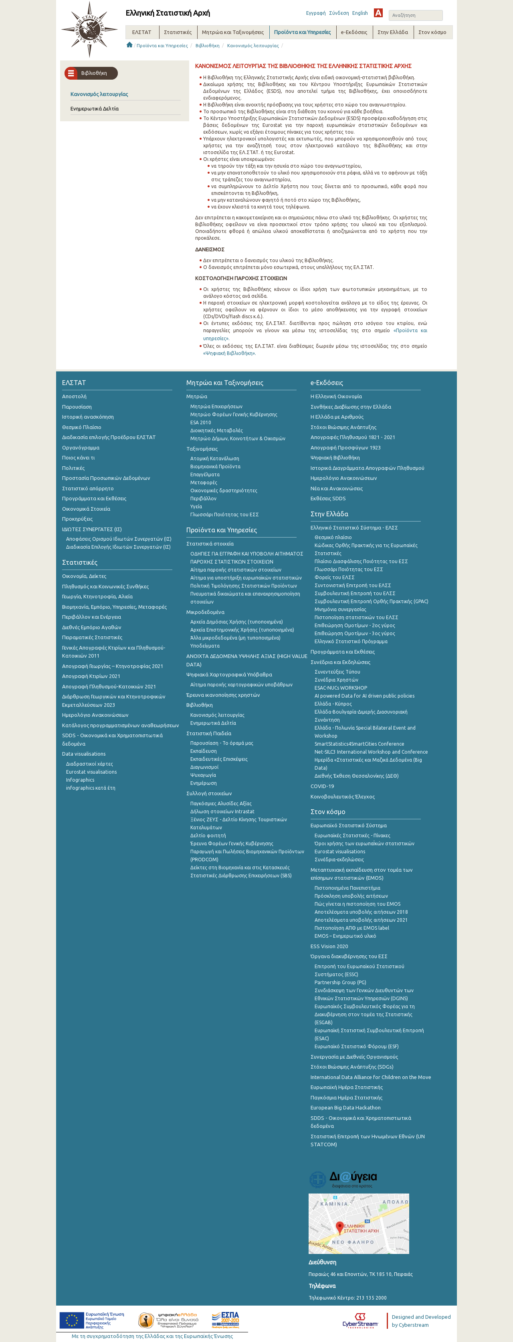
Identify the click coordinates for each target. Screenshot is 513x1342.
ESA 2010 (200, 422)
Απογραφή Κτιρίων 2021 (91, 676)
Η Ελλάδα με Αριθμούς (337, 416)
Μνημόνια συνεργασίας (340, 609)
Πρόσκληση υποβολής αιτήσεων (351, 896)
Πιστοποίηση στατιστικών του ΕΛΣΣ (356, 617)
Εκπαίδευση (203, 751)
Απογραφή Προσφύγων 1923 (346, 447)
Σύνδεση (339, 13)
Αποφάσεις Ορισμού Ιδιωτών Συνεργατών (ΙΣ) (119, 539)
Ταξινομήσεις (202, 448)
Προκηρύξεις (77, 519)
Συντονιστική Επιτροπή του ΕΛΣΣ (353, 585)
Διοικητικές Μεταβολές (216, 430)
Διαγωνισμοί (204, 767)
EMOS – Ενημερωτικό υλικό (345, 936)
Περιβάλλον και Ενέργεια (91, 617)
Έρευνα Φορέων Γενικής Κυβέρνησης (231, 843)
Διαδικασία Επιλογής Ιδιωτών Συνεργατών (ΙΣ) (118, 547)
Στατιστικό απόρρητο (88, 488)
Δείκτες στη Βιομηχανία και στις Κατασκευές (240, 867)
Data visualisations (84, 753)
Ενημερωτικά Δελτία (95, 108)
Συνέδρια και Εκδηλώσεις (340, 662)
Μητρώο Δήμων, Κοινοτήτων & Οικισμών (237, 438)
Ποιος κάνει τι (78, 457)
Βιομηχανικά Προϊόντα (215, 466)
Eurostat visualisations (91, 771)
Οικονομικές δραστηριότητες (223, 490)
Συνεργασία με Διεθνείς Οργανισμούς (354, 1056)
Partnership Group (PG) (340, 982)
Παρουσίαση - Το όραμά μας (221, 743)
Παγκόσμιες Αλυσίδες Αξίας (221, 803)
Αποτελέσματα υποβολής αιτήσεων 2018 (361, 912)
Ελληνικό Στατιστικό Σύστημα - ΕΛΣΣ (354, 527)
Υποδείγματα (205, 645)
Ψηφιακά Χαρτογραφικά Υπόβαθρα (229, 674)
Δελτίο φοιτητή (208, 835)
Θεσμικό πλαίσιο (333, 537)
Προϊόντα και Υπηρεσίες (162, 45)
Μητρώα (196, 396)
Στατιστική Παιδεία (208, 733)
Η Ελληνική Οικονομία (336, 396)
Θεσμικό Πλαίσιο (81, 427)
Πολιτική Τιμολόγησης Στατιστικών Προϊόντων (243, 585)
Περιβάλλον (203, 498)
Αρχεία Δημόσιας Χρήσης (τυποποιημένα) (236, 621)
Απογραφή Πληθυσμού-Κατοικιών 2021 (109, 686)
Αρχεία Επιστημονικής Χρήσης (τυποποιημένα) (242, 629)
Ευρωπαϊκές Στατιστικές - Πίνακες (352, 835)
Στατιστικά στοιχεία (210, 543)
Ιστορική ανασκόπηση (88, 416)
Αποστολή (74, 396)
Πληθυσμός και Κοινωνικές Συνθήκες (105, 586)
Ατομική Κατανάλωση (214, 458)
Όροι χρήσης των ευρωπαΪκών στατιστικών (364, 843)
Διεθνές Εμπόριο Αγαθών (91, 627)
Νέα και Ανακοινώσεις (337, 488)
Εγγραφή (316, 13)
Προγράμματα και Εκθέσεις (94, 498)
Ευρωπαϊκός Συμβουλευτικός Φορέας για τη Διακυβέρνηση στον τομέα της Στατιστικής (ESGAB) (365, 1014)
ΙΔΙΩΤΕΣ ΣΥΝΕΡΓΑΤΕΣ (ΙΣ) (92, 529)
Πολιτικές (73, 468)
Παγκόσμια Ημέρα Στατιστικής (346, 1097)
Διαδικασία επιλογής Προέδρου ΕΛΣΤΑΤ (109, 437)
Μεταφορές (203, 482)
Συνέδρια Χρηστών (336, 679)
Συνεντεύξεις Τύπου (337, 671)
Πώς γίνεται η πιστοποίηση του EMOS (357, 904)
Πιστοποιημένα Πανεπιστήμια (347, 888)
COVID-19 (322, 786)
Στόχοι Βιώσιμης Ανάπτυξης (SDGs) (352, 1066)
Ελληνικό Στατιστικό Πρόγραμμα (351, 641)
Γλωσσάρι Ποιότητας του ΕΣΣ (224, 514)
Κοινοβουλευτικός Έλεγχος (343, 796)
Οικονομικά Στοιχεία (86, 509)
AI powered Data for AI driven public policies (364, 695)
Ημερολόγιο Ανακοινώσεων (95, 715)
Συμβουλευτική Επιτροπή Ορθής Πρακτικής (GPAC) (371, 601)
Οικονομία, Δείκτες (84, 576)
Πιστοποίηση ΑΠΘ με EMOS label (352, 928)
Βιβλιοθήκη (208, 45)
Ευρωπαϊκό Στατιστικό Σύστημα (349, 825)
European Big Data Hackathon (346, 1107)
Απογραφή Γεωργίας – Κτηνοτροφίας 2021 (112, 666)
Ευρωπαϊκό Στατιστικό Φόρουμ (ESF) (357, 1046)
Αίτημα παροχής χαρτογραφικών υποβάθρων (241, 684)
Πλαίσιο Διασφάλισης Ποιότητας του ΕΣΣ (361, 561)
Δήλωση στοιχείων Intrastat (222, 811)
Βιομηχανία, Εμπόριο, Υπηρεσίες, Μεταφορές (114, 607)
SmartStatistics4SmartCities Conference (359, 743)
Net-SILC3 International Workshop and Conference (371, 751)
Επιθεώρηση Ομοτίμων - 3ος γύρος (355, 633)
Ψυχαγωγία (203, 775)
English (360, 13)
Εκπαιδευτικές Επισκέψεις (219, 759)
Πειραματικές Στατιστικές (92, 637)
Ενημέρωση (203, 783)
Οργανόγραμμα (80, 447)
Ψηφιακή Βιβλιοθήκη (335, 457)
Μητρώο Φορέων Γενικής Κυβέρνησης (233, 414)
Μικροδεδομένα (205, 612)
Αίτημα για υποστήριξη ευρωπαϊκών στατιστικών (246, 577)
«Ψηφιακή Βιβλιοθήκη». (229, 353)
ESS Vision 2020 (329, 946)
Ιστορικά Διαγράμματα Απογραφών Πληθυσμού (367, 468)
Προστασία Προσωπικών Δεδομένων (106, 478)
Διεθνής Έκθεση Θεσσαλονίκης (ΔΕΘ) (357, 775)
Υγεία (196, 506)
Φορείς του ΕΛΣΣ (335, 577)
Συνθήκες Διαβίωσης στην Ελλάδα (351, 406)
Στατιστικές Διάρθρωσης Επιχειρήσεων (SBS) (241, 875)
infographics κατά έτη (90, 787)
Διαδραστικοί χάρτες (89, 763)
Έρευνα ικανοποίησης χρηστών (223, 695)
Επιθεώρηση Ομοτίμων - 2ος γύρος (355, 625)
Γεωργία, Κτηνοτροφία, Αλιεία (97, 596)
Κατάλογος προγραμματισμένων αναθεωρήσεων (120, 725)
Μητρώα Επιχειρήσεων (216, 406)
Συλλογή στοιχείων (209, 793)
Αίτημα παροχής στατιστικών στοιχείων (235, 569)
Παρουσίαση (77, 406)
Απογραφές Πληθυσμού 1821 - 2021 (353, 437)
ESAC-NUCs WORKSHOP (341, 687)
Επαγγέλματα (205, 474)
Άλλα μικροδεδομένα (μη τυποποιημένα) (235, 637)
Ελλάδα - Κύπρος (333, 703)
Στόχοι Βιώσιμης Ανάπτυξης (343, 427)
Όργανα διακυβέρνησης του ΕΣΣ (349, 956)
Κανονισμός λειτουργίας (253, 45)
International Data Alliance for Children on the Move (371, 1077)
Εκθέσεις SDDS (328, 498)
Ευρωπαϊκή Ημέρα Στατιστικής (347, 1087)
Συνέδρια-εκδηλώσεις (339, 859)
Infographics (80, 779)
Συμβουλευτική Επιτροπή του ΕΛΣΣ (355, 593)
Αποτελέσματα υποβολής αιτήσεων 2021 (361, 920)
